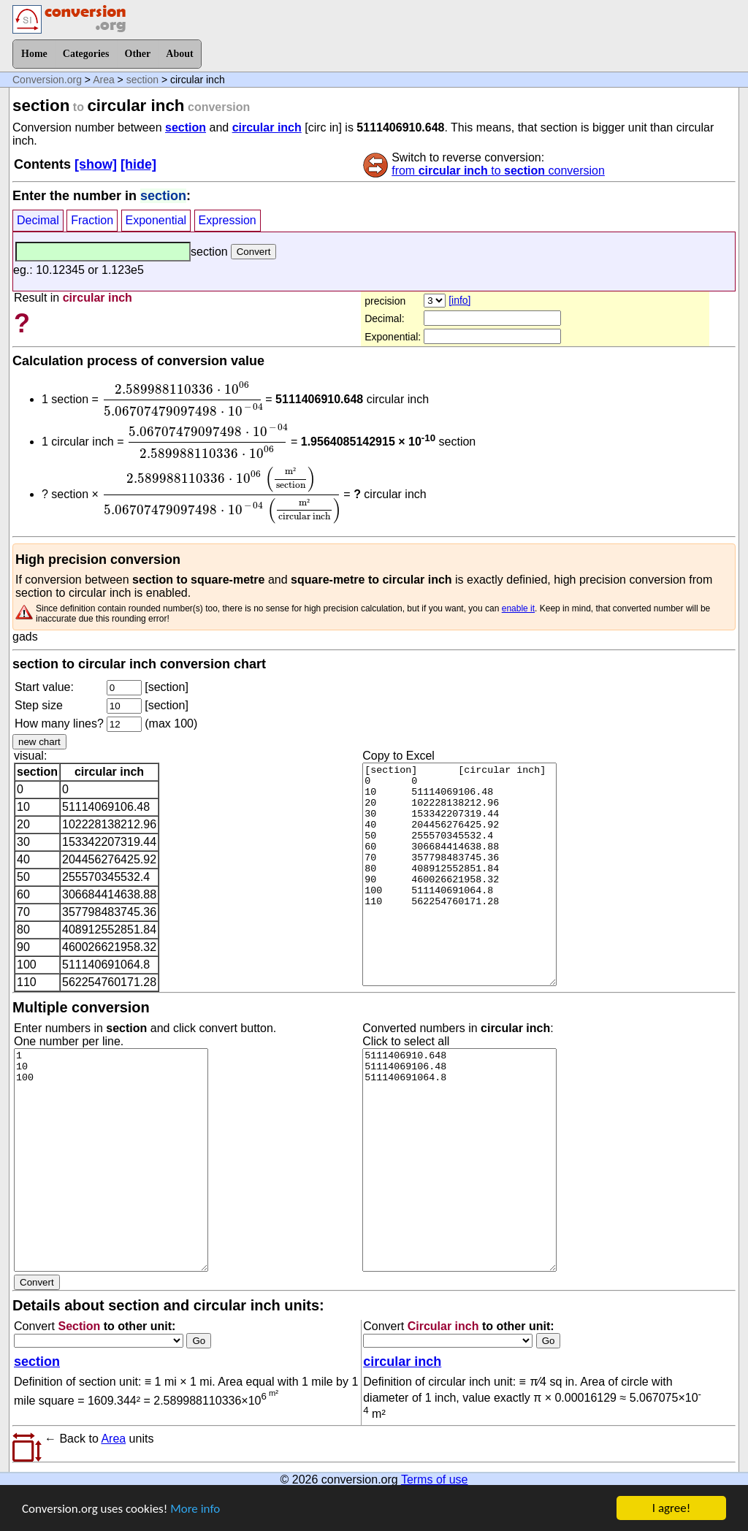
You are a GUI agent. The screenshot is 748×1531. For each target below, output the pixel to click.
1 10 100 (111, 1187)
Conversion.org (47, 79)
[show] (96, 164)
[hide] (138, 164)
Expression (227, 220)
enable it (518, 636)
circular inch (267, 127)
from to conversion (498, 170)
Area (104, 79)
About (179, 53)
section (142, 79)
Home (34, 53)
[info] (459, 300)
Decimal (38, 220)
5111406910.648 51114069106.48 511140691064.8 (459, 1187)
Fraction (92, 220)
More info (195, 1516)
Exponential (156, 220)
